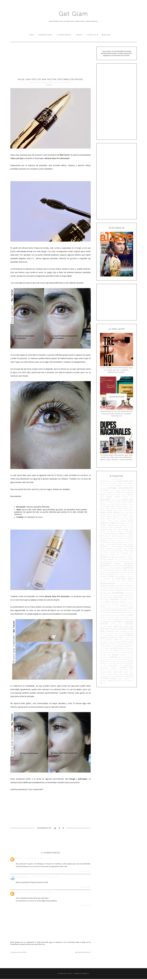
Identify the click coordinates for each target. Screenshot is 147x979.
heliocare (110, 561)
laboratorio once (105, 581)
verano (115, 674)
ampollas (118, 485)
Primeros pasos (45, 35)
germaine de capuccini (108, 555)
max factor (104, 599)
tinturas (102, 663)
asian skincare (127, 490)
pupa (101, 640)
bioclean (112, 504)
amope (111, 485)
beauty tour (128, 497)
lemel (131, 583)
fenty (115, 551)
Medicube (124, 599)
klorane (110, 574)
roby (106, 644)
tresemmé (103, 670)
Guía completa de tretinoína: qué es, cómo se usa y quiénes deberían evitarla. (116, 370)
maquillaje (118, 592)
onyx (120, 617)
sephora (107, 648)
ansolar (131, 485)
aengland (120, 483)
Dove (125, 536)
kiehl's (102, 574)
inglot (120, 568)
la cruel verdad (119, 576)
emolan (126, 542)
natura (130, 608)
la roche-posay (119, 578)
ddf (108, 531)
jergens (107, 572)
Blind (124, 506)
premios (116, 635)
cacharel (122, 512)
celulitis (102, 517)
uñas (121, 672)
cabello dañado (113, 512)
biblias (131, 502)
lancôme (130, 581)
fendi (112, 551)
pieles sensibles (121, 631)
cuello (119, 529)
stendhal (102, 657)
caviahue (112, 515)
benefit (118, 502)
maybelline (114, 599)
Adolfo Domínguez (111, 483)
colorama (121, 523)
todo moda (117, 663)
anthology (103, 488)
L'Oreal (110, 576)
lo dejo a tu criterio (124, 585)
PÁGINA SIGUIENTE (18, 952)
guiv (126, 557)
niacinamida (122, 612)
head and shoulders (121, 559)
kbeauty (112, 572)
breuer (131, 508)
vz (132, 678)
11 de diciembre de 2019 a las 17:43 (37, 858)
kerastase (124, 572)
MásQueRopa (22, 877)
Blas (121, 506)
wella (115, 680)
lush (105, 588)
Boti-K (126, 508)
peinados (118, 621)
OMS (116, 617)
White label (122, 680)
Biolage (131, 504)
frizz (117, 553)
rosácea (113, 644)
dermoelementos (113, 534)
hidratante (104, 565)
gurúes (130, 557)
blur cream (130, 506)
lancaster (123, 581)
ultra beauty (123, 670)
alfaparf (130, 483)
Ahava (125, 483)
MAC (117, 588)
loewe (101, 588)
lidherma (103, 585)
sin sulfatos (114, 650)
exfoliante (129, 546)
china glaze (129, 519)
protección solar (115, 637)
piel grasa (124, 626)
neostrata (106, 612)
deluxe (112, 531)
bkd (118, 506)
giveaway (130, 555)
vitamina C (120, 676)
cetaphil (102, 519)
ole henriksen (110, 617)
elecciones (103, 540)
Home (31, 35)
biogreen (125, 504)
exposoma (118, 549)
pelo (123, 621)
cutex (131, 529)
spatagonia (124, 655)
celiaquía (125, 515)
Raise (121, 640)
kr (120, 574)
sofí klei (119, 652)
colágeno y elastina (108, 523)
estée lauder (122, 544)
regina (118, 642)
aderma (102, 483)
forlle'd (107, 553)
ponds (116, 633)
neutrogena (113, 612)
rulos (126, 644)
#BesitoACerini (105, 481)
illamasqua (118, 566)
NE (129, 610)
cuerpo (125, 529)
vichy (121, 674)
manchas (119, 590)
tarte (119, 657)
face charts (128, 549)
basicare (109, 495)
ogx (127, 615)
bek (113, 500)
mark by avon (113, 595)
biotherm (108, 506)
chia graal (120, 519)
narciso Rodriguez (119, 608)
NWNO (123, 615)
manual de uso (105, 593)
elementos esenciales (116, 540)
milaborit (103, 606)
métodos (123, 602)
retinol (124, 642)
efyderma (130, 538)
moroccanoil (104, 608)
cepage (108, 517)
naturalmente (117, 610)
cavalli (107, 515)
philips (110, 626)
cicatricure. (103, 521)
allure (101, 485)
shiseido (128, 648)
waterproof (103, 680)
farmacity (103, 551)
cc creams (118, 515)
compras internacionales (109, 525)
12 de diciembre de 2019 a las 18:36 (38, 893)
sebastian (126, 646)
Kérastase (130, 572)
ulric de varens (114, 670)
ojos (131, 614)
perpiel (113, 624)
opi (123, 617)
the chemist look (127, 659)
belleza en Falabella (107, 502)
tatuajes (123, 657)
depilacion (120, 531)
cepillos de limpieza (120, 517)
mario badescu (104, 595)
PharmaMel (103, 626)
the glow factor (105, 661)
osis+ (131, 617)
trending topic (126, 667)
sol (124, 652)
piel (116, 626)
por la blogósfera (126, 633)
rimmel (102, 644)
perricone (120, 624)
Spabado (115, 654)
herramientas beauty (110, 563)
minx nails (111, 606)
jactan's (102, 572)
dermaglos (129, 531)
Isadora (112, 570)
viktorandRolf (111, 676)
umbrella (130, 670)
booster (119, 508)
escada (107, 544)
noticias (114, 615)
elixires (130, 540)
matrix (125, 597)
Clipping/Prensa (64, 35)
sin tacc (122, 650)
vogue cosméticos (124, 678)
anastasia (125, 485)
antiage (112, 487)
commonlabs (129, 523)
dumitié (102, 538)
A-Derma (114, 481)
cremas (103, 529)
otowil (102, 619)
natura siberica (105, 610)
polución (103, 633)
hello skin (116, 561)
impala (102, 568)
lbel (127, 583)
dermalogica (103, 534)
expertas (109, 549)
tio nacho (109, 663)
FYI (121, 553)
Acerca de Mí (92, 35)
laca (118, 581)
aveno (114, 492)
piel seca (118, 628)
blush (102, 508)
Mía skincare (118, 604)
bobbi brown (110, 508)
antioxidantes (105, 490)
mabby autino (111, 588)
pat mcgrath (106, 622)
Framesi (112, 553)
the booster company (113, 659)
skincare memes (111, 652)
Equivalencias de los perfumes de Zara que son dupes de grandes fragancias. (116, 414)
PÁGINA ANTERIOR (83, 952)
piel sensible (127, 628)
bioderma (119, 504)
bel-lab (118, 500)
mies (131, 604)
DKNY (109, 536)
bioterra (102, 506)
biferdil (102, 504)
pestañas (129, 623)
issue (121, 570)
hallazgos (111, 559)
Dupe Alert (109, 538)
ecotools (123, 538)
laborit (114, 581)
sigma (107, 650)
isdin (117, 570)
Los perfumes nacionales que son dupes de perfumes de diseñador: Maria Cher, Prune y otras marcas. (116, 457)
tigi (128, 661)
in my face (113, 568)
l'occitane (103, 576)
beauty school (113, 496)
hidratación (128, 563)
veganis (109, 674)
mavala (130, 597)
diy (106, 536)
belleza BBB (127, 499)
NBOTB (125, 610)
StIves (107, 657)
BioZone (114, 506)
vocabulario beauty (108, 678)
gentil (131, 553)
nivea (129, 612)
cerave (131, 517)
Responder (84, 871)
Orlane (127, 617)
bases (102, 494)
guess (119, 557)
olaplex (102, 617)
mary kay (121, 595)
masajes (109, 597)
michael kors (126, 604)
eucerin (130, 544)
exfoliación (119, 546)
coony (110, 527)
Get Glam (73, 13)
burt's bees (117, 510)
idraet (112, 566)
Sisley (131, 650)
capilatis (103, 515)
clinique (130, 521)
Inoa (101, 570)
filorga (131, 551)
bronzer (103, 510)
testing (128, 657)
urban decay (128, 672)
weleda (110, 680)
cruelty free (111, 529)
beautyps (105, 499)
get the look (122, 555)
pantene (116, 619)
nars (126, 608)
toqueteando (113, 665)
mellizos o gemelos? (112, 602)
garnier (126, 553)
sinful (127, 650)
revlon (130, 642)
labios (130, 578)
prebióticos (109, 635)
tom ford (124, 663)
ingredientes (127, 568)
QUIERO (116, 640)
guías (123, 557)
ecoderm (116, 538)
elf (126, 540)
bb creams (116, 495)
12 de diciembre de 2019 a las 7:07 (44, 877)
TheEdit (79, 35)
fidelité (126, 551)
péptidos (129, 621)
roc (109, 644)
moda (131, 606)
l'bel (132, 574)
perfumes (104, 623)
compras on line (126, 525)
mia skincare (110, 604)
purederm (108, 640)
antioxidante (125, 487)
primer (121, 635)
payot (112, 621)
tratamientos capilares (108, 668)
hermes (131, 561)
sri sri (130, 655)
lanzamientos (107, 583)
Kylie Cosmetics (125, 574)
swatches (113, 657)
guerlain (114, 557)
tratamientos (128, 665)
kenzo (118, 572)
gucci (109, 557)
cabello (103, 512)
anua (112, 490)
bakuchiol (129, 492)
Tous (121, 665)
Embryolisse (120, 542)
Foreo (101, 553)
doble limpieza (117, 536)
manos (125, 590)
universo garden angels (108, 672)
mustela (111, 608)
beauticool (124, 495)
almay (106, 485)
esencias (113, 544)
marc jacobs (129, 593)
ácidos (126, 481)
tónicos (130, 663)
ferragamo (121, 551)
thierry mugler (122, 661)
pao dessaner (124, 619)
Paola (19, 893)
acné (131, 481)
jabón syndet (128, 570)
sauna (112, 646)
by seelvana (127, 510)
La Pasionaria (129, 576)
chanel (109, 519)
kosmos (116, 574)
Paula (19, 858)
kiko (106, 574)
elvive (113, 542)
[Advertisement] (50, 59)
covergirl (130, 527)
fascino (109, 551)
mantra (131, 590)
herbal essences (123, 561)
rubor (122, 644)
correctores (118, 527)
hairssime (103, 559)
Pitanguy (130, 631)
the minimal (114, 661)
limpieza (111, 585)
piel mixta (109, 628)
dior (101, 536)
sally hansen (105, 646)
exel (113, 546)
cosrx (125, 527)
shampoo (121, 648)
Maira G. (85, 973)
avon (118, 492)
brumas (109, 510)
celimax (131, 515)
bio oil (107, 504)
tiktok (131, 661)
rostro (117, 644)
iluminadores (127, 565)
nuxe (118, 615)
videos (125, 674)
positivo (102, 635)
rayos (127, 640)
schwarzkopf (118, 646)
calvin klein (129, 512)
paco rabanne (108, 619)
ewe (109, 546)
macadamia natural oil (126, 588)
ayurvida (123, 492)
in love (107, 568)
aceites (120, 481)
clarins (110, 521)
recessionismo (112, 642)
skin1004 (103, 652)
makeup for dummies (107, 590)
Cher (113, 519)
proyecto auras (128, 638)
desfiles (130, 534)
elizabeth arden (105, 542)
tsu (108, 670)
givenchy (104, 557)
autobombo (103, 492)
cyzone (102, 531)
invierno (106, 570)
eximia (102, 549)
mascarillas (117, 597)
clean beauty (120, 521)
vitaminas (129, 676)
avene (110, 492)
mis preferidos (122, 606)
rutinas (130, 644)
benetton (124, 502)
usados (102, 674)
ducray (131, 536)
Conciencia (103, 527)
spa (109, 655)
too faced (103, 665)
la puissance (105, 579)
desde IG (123, 533)
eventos (103, 546)
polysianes (110, 633)
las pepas (120, 583)
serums (114, 648)
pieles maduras (107, 631)
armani (118, 490)
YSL (128, 680)
